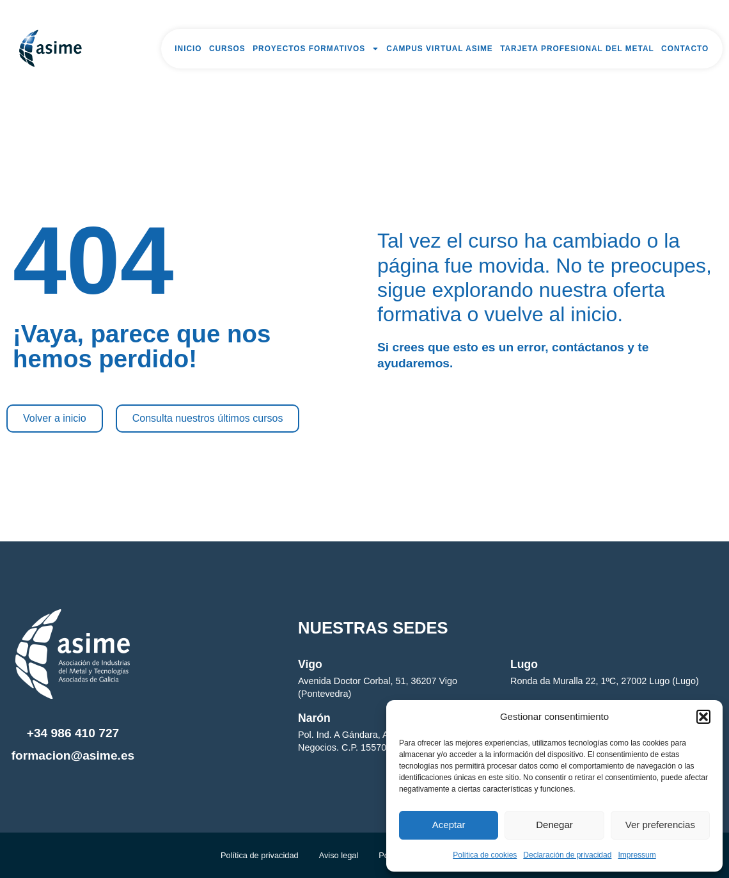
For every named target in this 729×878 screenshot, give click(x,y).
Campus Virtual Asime (439, 48)
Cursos (227, 48)
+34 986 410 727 (73, 733)
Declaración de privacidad (567, 854)
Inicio (188, 48)
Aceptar (449, 824)
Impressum (636, 854)
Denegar (554, 824)
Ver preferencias (660, 824)
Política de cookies (485, 854)
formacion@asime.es (73, 755)
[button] (703, 716)
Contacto (685, 48)
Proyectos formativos (316, 48)
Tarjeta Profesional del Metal (577, 48)
